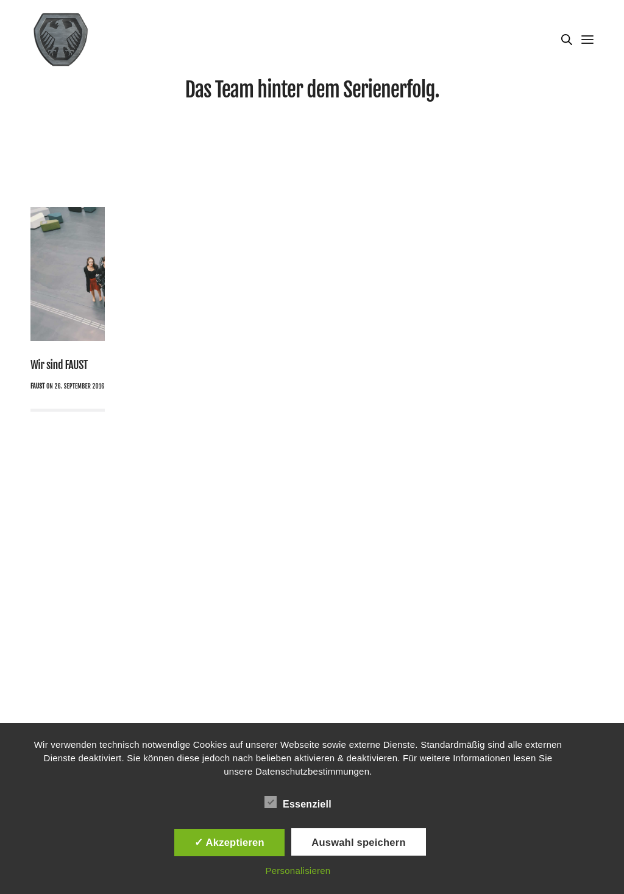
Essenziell (298, 802)
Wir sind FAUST (59, 364)
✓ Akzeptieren (229, 842)
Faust (37, 386)
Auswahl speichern (358, 842)
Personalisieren (297, 870)
